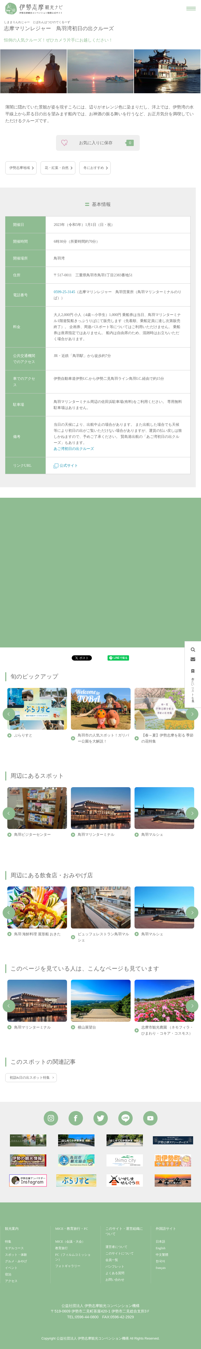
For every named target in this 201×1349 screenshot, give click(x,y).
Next (192, 714)
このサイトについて (119, 1253)
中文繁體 (162, 1255)
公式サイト (66, 465)
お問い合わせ (114, 1279)
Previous (9, 714)
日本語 (160, 1241)
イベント (11, 1268)
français (161, 1268)
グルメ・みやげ (16, 1261)
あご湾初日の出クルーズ (74, 449)
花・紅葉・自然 (57, 168)
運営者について (116, 1247)
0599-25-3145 (64, 292)
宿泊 (8, 1274)
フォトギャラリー (67, 1266)
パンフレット (114, 1266)
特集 (8, 1241)
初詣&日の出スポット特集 (30, 1078)
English (160, 1248)
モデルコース (14, 1248)
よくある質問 (114, 1273)
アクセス (11, 1281)
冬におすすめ (93, 168)
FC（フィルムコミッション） (73, 1257)
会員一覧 (111, 1260)
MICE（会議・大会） (70, 1241)
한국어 (160, 1261)
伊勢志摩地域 (19, 168)
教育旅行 (61, 1248)
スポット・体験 (16, 1255)
